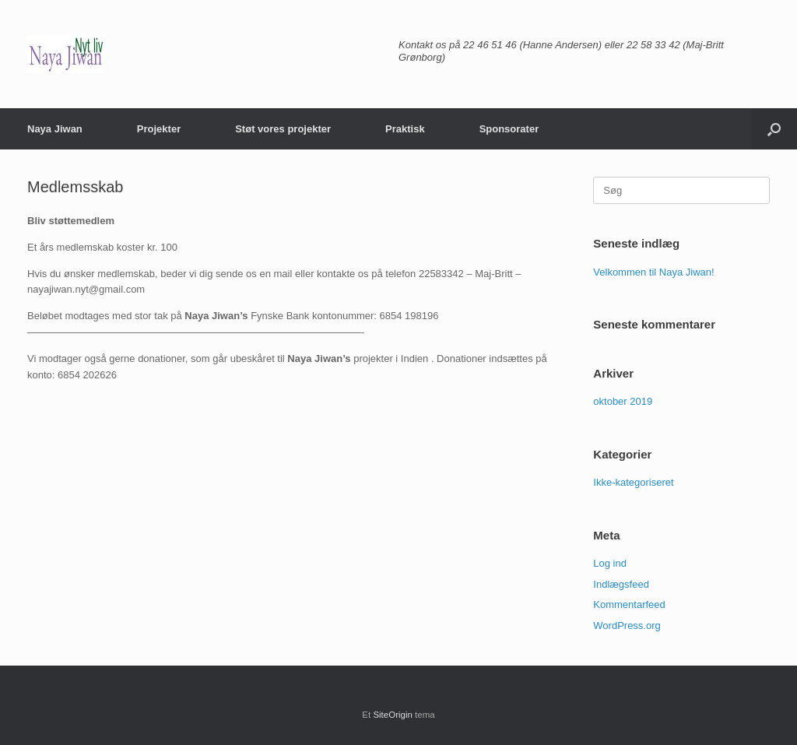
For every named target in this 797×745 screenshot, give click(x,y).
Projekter (159, 129)
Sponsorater (509, 129)
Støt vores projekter (283, 129)
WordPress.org (626, 625)
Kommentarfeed (629, 604)
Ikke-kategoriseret (633, 482)
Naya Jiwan (55, 129)
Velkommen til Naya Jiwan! (653, 272)
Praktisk (405, 129)
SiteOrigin (393, 714)
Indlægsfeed (621, 584)
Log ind (610, 563)
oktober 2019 (622, 401)
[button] (774, 128)
